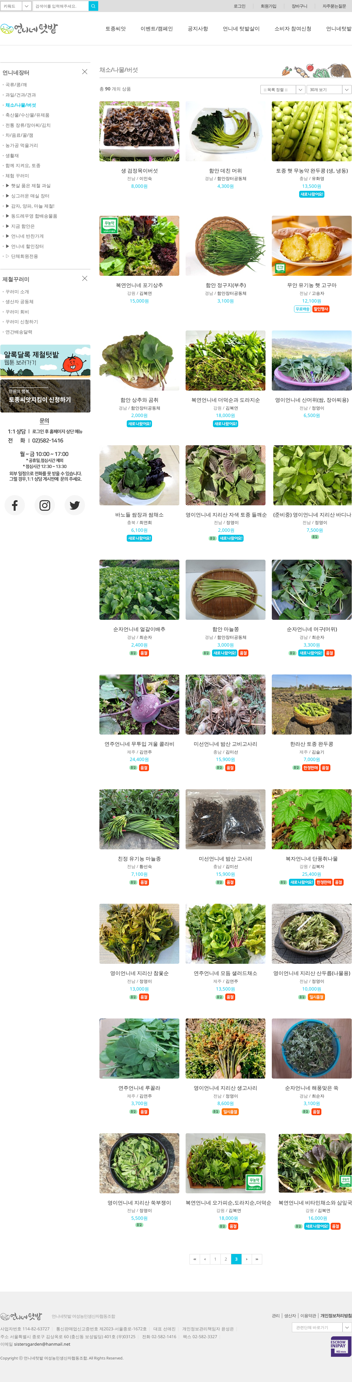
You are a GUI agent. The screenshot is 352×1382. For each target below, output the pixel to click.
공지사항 (198, 28)
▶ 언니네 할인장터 (24, 246)
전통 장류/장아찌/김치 (28, 125)
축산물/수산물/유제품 (27, 115)
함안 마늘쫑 (225, 629)
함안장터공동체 (232, 178)
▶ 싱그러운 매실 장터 (27, 196)
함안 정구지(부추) (226, 285)
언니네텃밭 (339, 28)
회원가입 (268, 6)
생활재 (12, 155)
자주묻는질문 (334, 6)
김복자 (318, 866)
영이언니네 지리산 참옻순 (139, 973)
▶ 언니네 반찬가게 (24, 236)
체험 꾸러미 (17, 175)
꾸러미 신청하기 (21, 321)
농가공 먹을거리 (21, 145)
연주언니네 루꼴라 (139, 1087)
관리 (276, 1315)
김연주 (145, 752)
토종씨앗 (115, 28)
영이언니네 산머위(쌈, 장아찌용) (311, 399)
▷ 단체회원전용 (21, 256)
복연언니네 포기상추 (139, 285)
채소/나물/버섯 (20, 105)
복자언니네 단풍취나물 (312, 858)
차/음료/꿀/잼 (19, 135)
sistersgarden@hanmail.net (42, 1344)
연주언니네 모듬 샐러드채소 (225, 973)
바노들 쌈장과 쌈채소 (139, 514)
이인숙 (145, 178)
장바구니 (299, 6)
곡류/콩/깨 (16, 84)
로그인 (239, 6)
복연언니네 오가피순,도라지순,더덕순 (229, 1202)
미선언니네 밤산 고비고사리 (225, 743)
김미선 (232, 752)
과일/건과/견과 (20, 95)
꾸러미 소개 (17, 291)
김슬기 (318, 752)
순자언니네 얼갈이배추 (139, 629)
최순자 (145, 637)
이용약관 (308, 1315)
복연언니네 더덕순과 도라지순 (225, 399)
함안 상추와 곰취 (139, 399)
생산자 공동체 (19, 301)
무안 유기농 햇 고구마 (312, 285)
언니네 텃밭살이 (241, 28)
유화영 (318, 178)
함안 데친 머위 (225, 170)
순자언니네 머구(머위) (312, 629)
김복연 (145, 293)
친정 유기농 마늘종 (139, 858)
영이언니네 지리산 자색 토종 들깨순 (226, 514)
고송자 (318, 293)
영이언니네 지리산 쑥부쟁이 (139, 1202)
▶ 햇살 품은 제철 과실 (28, 185)
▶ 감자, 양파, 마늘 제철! (29, 206)
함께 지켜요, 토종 (23, 165)
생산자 (290, 1315)
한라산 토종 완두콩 (311, 743)
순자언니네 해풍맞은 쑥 (311, 1087)
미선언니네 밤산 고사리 (225, 858)
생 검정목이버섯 (139, 170)
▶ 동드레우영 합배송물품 (31, 216)
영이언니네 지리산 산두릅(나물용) (311, 973)
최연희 (145, 522)
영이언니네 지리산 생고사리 (225, 1087)
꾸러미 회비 (17, 312)
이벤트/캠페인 (157, 28)
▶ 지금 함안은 (20, 226)
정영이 (318, 408)
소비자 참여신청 (293, 28)
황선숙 (145, 866)
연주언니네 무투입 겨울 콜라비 (139, 743)
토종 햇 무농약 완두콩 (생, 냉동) (312, 170)
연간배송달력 (18, 332)
